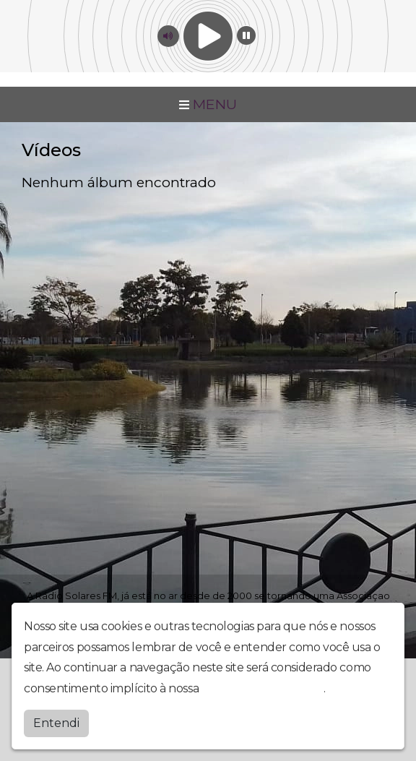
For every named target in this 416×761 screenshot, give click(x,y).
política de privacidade (263, 688)
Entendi (56, 722)
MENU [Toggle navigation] (208, 104)
